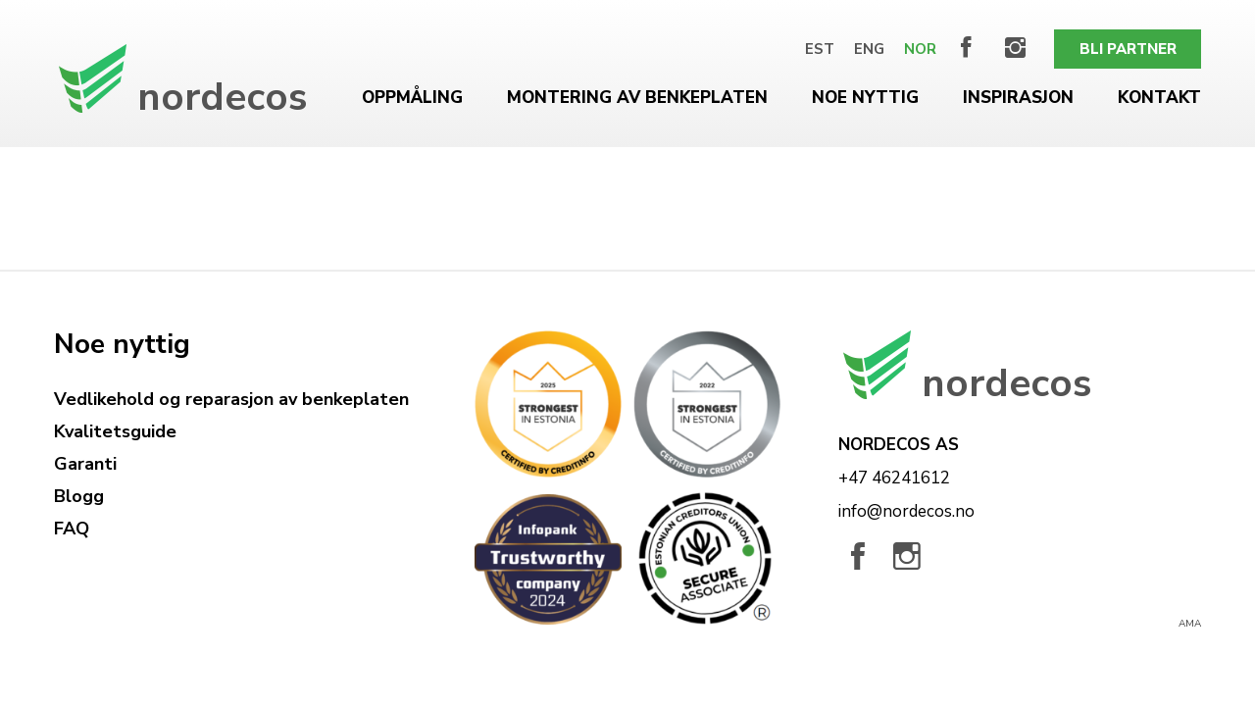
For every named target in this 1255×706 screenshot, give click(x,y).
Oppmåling (412, 97)
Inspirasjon (1018, 97)
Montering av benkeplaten (637, 97)
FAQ (71, 528)
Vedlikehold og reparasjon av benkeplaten (231, 399)
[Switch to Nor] (920, 49)
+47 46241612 (894, 478)
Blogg (79, 496)
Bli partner (1128, 49)
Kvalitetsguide (115, 431)
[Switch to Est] (819, 49)
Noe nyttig (865, 97)
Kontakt (1159, 97)
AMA (1190, 624)
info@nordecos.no (906, 511)
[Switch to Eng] (869, 49)
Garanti (85, 464)
